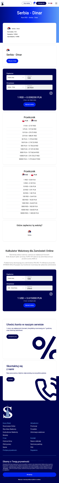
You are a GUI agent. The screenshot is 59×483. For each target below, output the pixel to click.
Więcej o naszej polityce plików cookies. (29, 479)
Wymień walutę (29, 104)
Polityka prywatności (10, 450)
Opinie (5, 447)
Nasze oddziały (35, 441)
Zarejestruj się (12, 336)
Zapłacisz (29, 76)
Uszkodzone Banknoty (10, 432)
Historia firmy (7, 441)
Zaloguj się (41, 3)
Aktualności (34, 423)
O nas (4, 438)
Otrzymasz (29, 85)
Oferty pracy (7, 444)
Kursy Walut (7, 423)
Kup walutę (27, 3)
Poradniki (33, 429)
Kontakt (10, 379)
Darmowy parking (36, 444)
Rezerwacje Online (9, 426)
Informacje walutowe (37, 432)
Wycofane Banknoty (9, 429)
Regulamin (33, 450)
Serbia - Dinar (13, 28)
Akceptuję (36, 474)
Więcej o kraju (12, 61)
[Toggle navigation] (56, 3)
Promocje (33, 426)
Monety (5, 435)
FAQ (31, 447)
